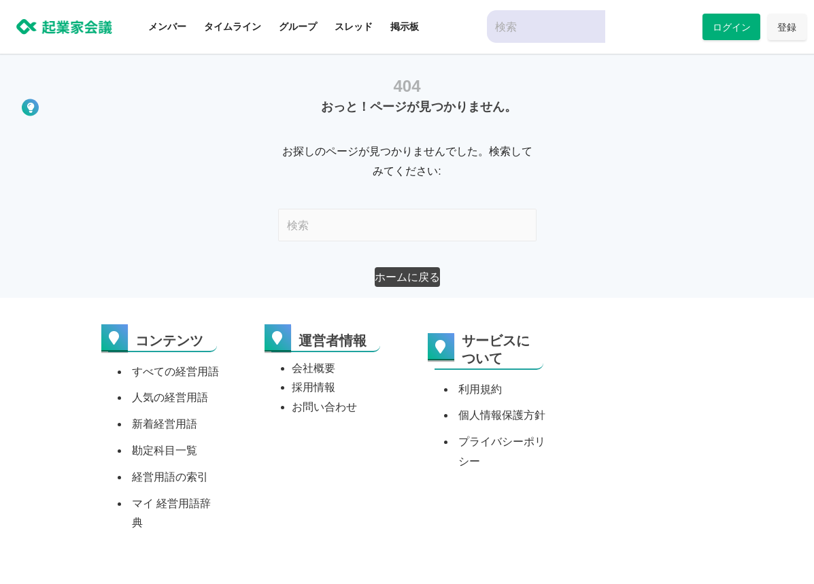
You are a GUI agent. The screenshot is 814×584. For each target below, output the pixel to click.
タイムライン (232, 26)
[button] (407, 277)
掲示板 (404, 26)
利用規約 (480, 389)
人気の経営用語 (170, 397)
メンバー (167, 26)
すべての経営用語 (175, 371)
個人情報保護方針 (501, 415)
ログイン (732, 26)
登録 (786, 26)
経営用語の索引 (170, 477)
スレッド (354, 26)
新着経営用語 (164, 424)
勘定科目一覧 (164, 450)
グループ (298, 26)
